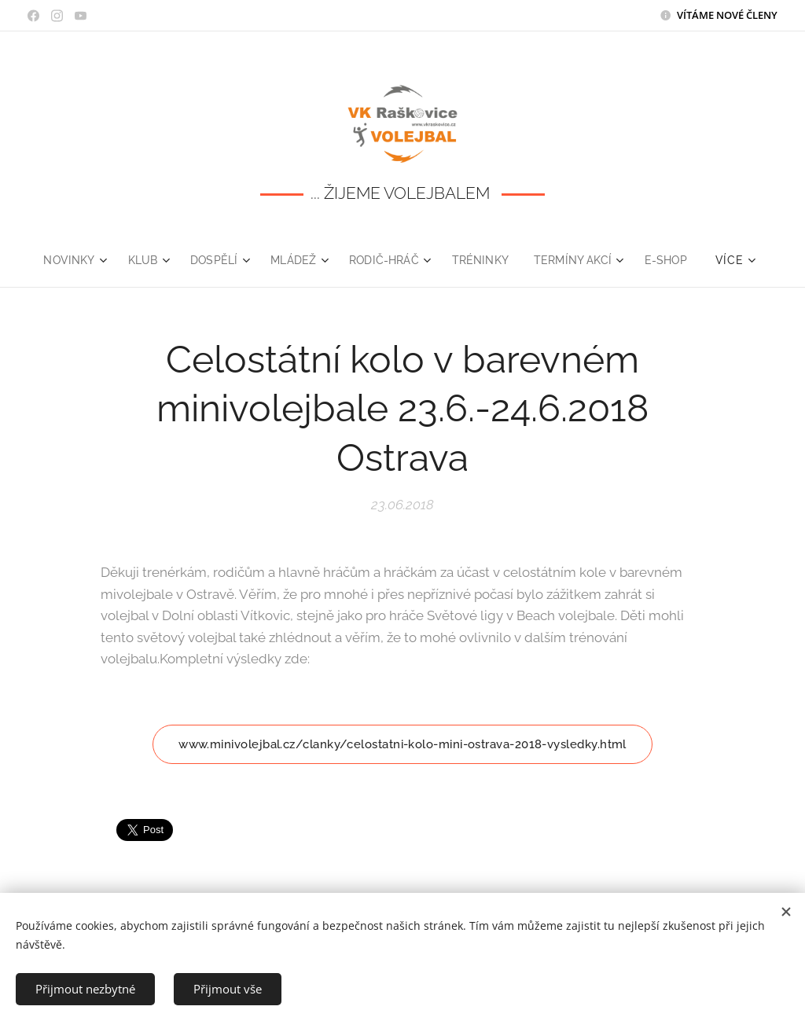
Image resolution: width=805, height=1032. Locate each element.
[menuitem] (68, 260)
